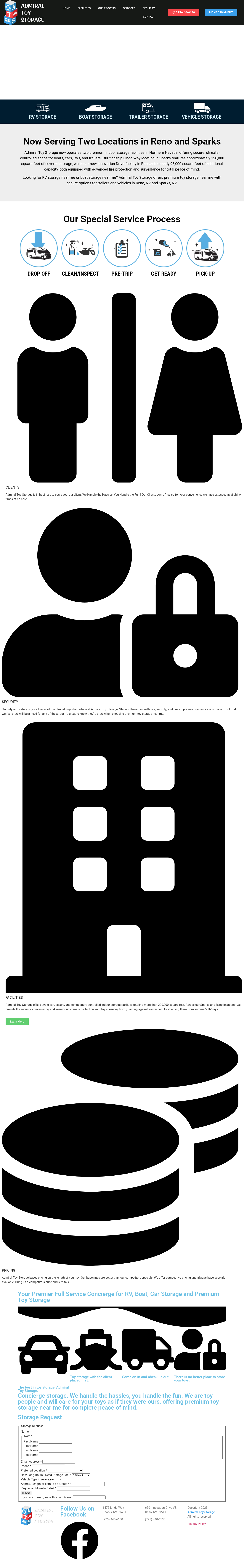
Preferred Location (34, 1470)
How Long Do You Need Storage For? (46, 1475)
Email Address (31, 1461)
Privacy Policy (196, 1524)
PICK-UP (205, 273)
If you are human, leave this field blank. (47, 1497)
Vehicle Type (30, 1479)
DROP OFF (39, 273)
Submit (26, 1493)
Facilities (84, 8)
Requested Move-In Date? (39, 1488)
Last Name (31, 1450)
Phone (26, 1466)
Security (149, 8)
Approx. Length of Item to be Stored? (46, 1484)
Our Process (107, 8)
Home (66, 8)
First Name (31, 1441)
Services (129, 8)
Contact (149, 16)
